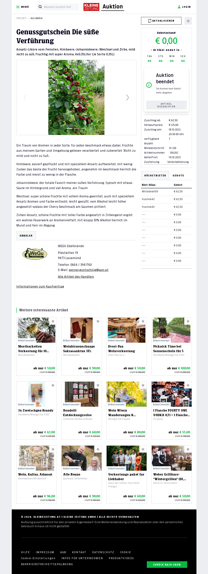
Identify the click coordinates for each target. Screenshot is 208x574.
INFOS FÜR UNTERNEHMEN (82, 558)
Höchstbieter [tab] (155, 175)
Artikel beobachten (166, 105)
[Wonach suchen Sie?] (61, 6)
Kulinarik (36, 18)
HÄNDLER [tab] (26, 235)
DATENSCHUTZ (103, 552)
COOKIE (125, 552)
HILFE (25, 552)
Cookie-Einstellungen (38, 558)
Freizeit (21, 18)
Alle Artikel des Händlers (76, 276)
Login (184, 6)
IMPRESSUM (45, 552)
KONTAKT (79, 552)
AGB (63, 552)
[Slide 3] (83, 128)
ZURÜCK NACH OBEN (167, 564)
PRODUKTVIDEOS (121, 558)
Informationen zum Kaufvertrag (40, 286)
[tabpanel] (76, 259)
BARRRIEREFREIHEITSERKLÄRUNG (47, 564)
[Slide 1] (69, 128)
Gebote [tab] (178, 175)
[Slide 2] (76, 128)
